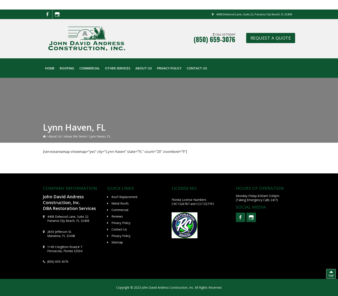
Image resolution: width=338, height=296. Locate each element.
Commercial (119, 210)
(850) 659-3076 (214, 39)
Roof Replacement (124, 197)
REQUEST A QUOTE (270, 38)
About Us (55, 136)
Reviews (117, 216)
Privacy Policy (120, 223)
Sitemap (117, 242)
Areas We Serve (75, 136)
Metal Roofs (120, 203)
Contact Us (119, 229)
